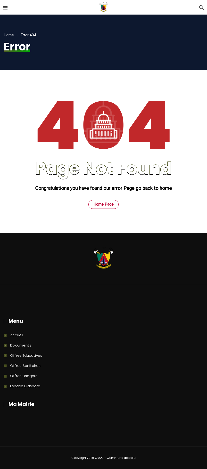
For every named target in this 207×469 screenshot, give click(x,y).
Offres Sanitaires (25, 365)
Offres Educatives (26, 355)
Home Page (103, 204)
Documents (20, 345)
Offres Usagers (23, 375)
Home (9, 35)
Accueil (16, 335)
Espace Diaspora (25, 385)
